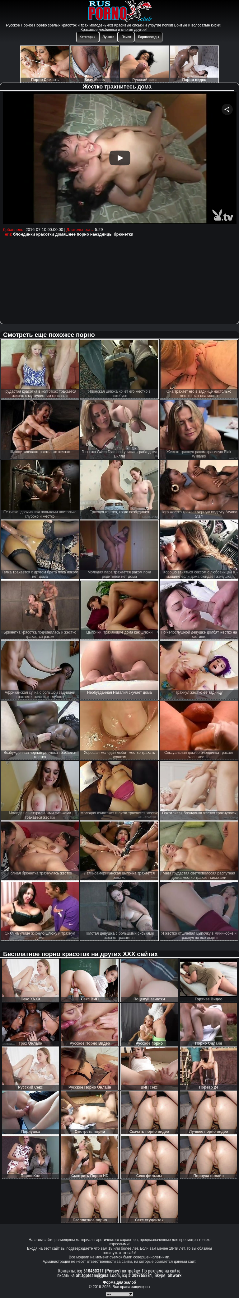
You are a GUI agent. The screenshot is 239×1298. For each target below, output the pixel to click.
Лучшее (109, 37)
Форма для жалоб (119, 1282)
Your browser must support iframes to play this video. (120, 158)
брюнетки (123, 234)
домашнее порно (72, 234)
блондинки (24, 234)
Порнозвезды (148, 37)
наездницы (101, 234)
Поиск (126, 37)
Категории (88, 37)
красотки (45, 234)
